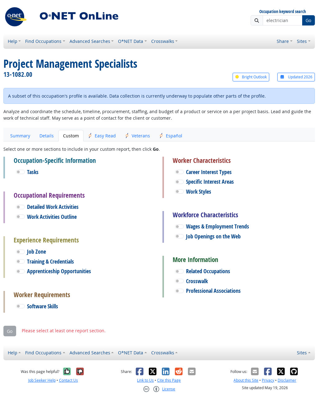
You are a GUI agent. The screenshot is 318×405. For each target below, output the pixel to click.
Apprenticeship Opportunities (59, 271)
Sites (302, 41)
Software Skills (42, 306)
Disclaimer (287, 380)
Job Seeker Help (42, 380)
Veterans (137, 135)
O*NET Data (130, 41)
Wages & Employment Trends (217, 226)
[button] (20, 172)
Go (308, 20)
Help (12, 41)
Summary (20, 136)
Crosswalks (162, 41)
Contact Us (68, 380)
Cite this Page (169, 380)
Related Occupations (208, 271)
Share (283, 41)
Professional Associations (213, 291)
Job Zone (36, 251)
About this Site (246, 380)
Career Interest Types (209, 172)
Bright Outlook (251, 77)
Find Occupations (43, 41)
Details (46, 136)
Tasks (33, 172)
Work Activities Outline (52, 217)
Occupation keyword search (282, 11)
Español (170, 135)
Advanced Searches (90, 41)
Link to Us (145, 380)
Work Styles (198, 191)
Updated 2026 (296, 77)
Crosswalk (197, 281)
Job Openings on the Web (213, 236)
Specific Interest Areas (210, 181)
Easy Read (102, 135)
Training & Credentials (50, 261)
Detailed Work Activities (53, 207)
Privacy (268, 380)
